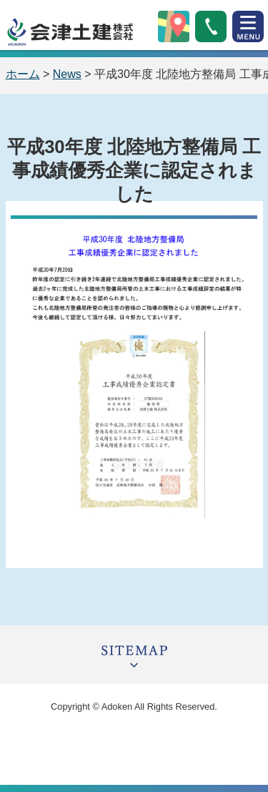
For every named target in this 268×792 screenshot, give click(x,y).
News (67, 74)
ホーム (23, 74)
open (248, 26)
